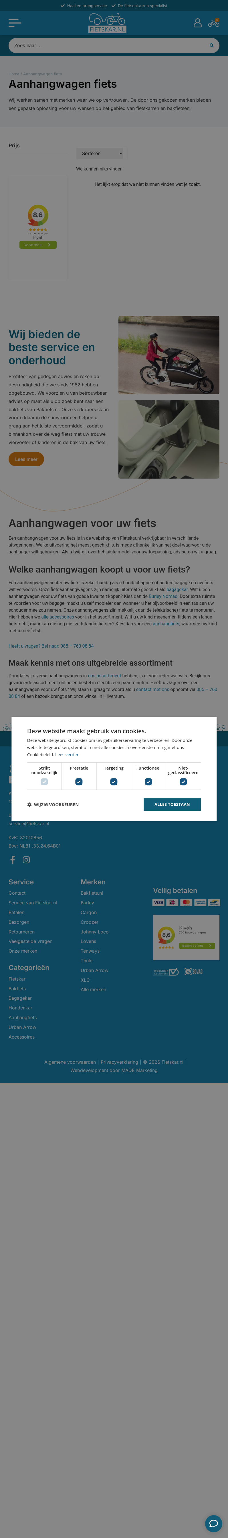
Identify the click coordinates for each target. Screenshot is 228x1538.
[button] (53, 804)
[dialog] (114, 769)
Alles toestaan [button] (172, 804)
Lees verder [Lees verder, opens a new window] (67, 754)
